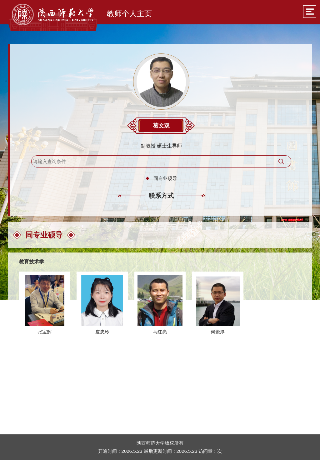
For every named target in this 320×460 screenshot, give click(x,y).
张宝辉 (45, 331)
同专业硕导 (165, 178)
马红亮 (160, 331)
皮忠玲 (102, 331)
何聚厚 (218, 331)
